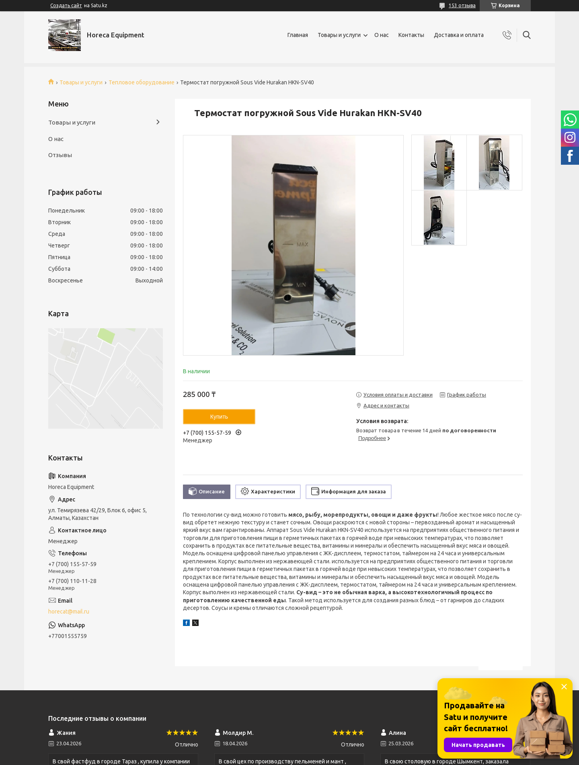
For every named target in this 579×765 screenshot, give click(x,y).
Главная (297, 35)
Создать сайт (66, 5)
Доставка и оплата (459, 35)
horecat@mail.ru (68, 611)
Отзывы (60, 154)
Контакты (411, 35)
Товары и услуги (339, 35)
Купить (219, 416)
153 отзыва (462, 5)
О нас (381, 35)
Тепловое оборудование (142, 82)
